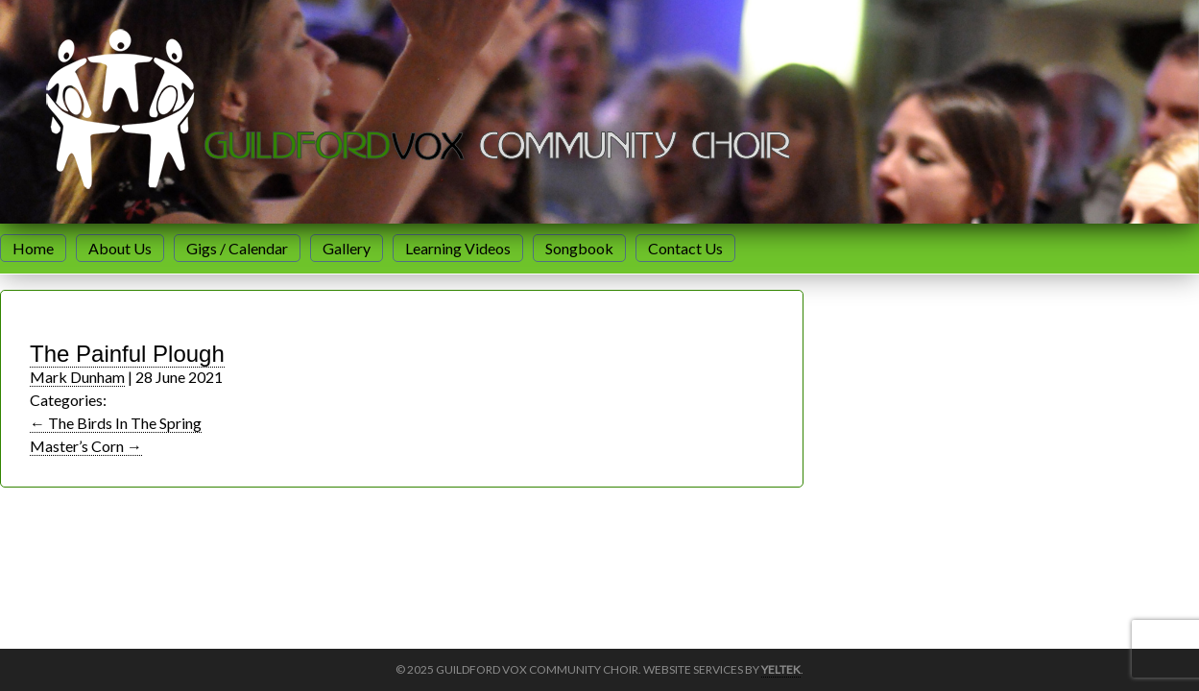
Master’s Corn (86, 446)
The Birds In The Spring (116, 423)
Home (33, 248)
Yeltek (781, 669)
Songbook (579, 248)
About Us (120, 248)
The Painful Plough (127, 354)
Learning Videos (458, 248)
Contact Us (685, 248)
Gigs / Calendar (237, 248)
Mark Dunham (77, 377)
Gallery (347, 248)
